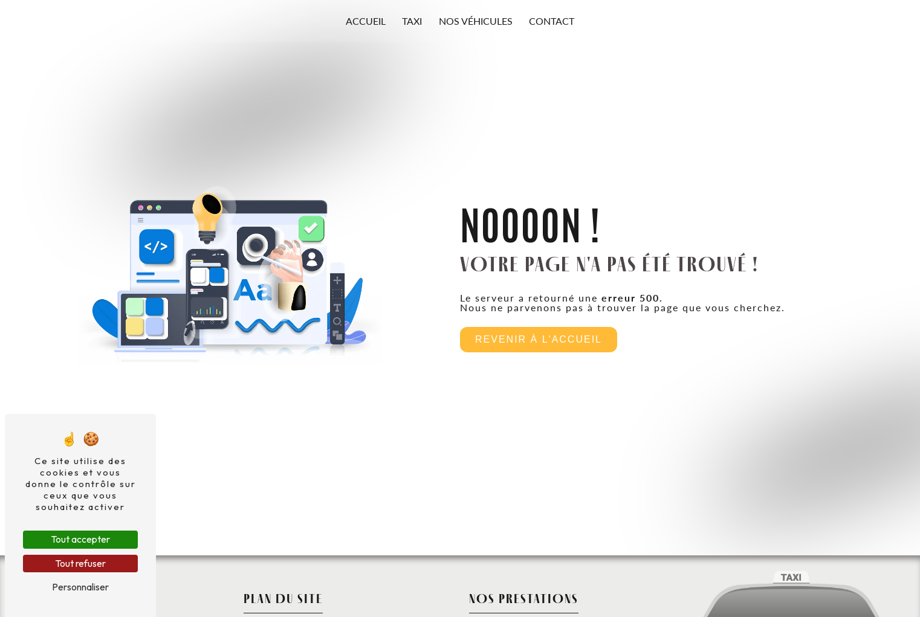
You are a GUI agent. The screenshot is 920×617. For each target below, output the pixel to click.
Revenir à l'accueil (538, 339)
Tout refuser (80, 563)
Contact (551, 21)
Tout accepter (80, 539)
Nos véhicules (476, 21)
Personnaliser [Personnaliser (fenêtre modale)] (80, 587)
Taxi (412, 21)
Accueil (366, 21)
